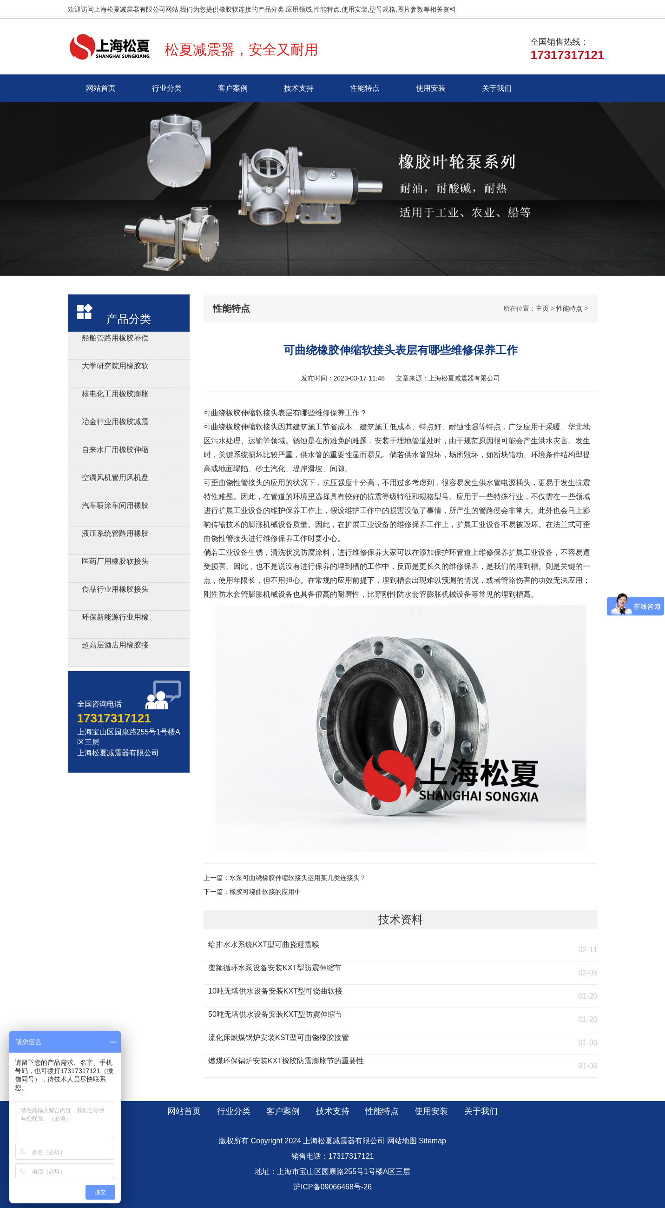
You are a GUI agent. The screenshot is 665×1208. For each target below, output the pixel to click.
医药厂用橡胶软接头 (115, 561)
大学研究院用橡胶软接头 (115, 367)
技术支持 (299, 88)
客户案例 (233, 88)
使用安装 (431, 88)
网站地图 (402, 1141)
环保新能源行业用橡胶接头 (115, 618)
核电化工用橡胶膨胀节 (115, 395)
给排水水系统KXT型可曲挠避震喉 (263, 944)
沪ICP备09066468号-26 (332, 1187)
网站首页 (101, 88)
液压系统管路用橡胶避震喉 (115, 534)
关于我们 (497, 88)
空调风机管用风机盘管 (115, 479)
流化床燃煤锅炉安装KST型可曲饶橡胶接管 (278, 1037)
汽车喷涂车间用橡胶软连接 (115, 506)
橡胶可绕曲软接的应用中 (265, 891)
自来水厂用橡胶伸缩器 (115, 451)
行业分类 (167, 88)
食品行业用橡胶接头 (115, 589)
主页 (542, 308)
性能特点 (365, 88)
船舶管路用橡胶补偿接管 (115, 339)
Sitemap (432, 1141)
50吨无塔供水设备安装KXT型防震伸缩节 (275, 1014)
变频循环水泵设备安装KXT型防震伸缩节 (275, 968)
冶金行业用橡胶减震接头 (115, 423)
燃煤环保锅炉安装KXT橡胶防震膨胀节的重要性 (286, 1061)
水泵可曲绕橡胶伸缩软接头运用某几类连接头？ (298, 877)
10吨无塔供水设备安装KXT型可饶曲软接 (275, 991)
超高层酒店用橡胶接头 (115, 646)
